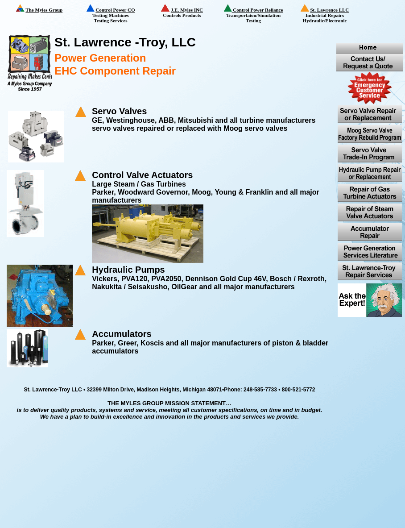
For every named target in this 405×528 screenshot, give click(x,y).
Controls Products (189, 11)
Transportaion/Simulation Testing (256, 13)
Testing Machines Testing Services (116, 13)
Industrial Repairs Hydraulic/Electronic (330, 14)
